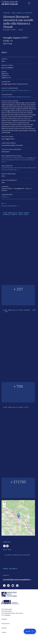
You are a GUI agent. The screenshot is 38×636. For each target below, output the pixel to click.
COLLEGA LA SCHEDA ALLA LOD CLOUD (17, 555)
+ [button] (4, 502)
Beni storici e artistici (22, 13)
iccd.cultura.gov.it (7, 609)
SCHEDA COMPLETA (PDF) (9, 206)
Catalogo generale (10, 2)
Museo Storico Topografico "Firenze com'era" (15, 90)
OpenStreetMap (13, 535)
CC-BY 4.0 (4, 197)
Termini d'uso (6, 623)
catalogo (6, 13)
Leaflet (5, 535)
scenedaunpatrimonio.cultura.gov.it (12, 613)
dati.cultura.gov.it (7, 611)
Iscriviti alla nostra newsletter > (17, 579)
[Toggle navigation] (29, 3)
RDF (3, 203)
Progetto (4, 619)
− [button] (4, 505)
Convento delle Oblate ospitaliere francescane (16, 97)
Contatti (4, 628)
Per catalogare (6, 615)
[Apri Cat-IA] (30, 631)
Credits (4, 632)
